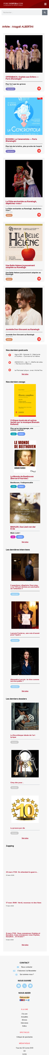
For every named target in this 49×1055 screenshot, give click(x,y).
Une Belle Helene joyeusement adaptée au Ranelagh (20, 266)
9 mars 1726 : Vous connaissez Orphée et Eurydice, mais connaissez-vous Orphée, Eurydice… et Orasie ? (23, 935)
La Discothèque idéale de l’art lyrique (22, 736)
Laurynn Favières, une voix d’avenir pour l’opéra (25, 634)
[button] (45, 4)
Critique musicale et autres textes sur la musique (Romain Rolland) (24, 422)
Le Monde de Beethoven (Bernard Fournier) (22, 477)
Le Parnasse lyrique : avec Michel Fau (28, 370)
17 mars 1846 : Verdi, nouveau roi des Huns (23, 903)
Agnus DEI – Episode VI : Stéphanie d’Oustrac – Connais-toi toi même (27, 355)
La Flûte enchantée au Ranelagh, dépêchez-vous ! (21, 202)
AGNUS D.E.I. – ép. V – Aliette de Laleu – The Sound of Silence (29, 363)
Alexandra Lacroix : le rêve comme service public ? (24, 680)
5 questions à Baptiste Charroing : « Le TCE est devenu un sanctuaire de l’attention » (24, 587)
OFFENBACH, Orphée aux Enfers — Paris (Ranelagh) (22, 78)
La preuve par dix (17, 828)
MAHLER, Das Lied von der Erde (23, 528)
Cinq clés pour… (17, 783)
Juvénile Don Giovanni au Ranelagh (22, 329)
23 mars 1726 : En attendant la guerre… (22, 872)
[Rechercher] (44, 12)
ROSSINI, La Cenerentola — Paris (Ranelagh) (21, 140)
